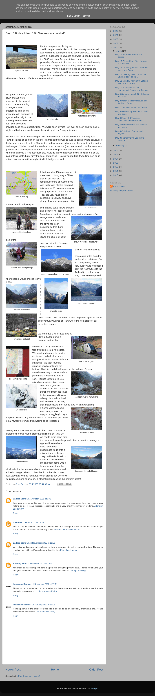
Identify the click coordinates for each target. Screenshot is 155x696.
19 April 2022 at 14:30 (33, 522)
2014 (116, 171)
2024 (116, 35)
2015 (116, 167)
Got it (86, 16)
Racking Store (20, 563)
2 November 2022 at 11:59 (43, 543)
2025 (116, 31)
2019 (116, 150)
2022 (116, 43)
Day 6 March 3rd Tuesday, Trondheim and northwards (129, 119)
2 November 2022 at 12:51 (40, 563)
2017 (116, 159)
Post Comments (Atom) (29, 676)
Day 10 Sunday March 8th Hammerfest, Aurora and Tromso (131, 88)
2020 (116, 47)
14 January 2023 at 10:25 (43, 605)
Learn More (73, 16)
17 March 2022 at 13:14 (42, 499)
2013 (116, 175)
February (120, 145)
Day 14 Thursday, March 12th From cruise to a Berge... (131, 68)
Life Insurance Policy (47, 591)
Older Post (96, 669)
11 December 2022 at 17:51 (44, 584)
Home (55, 669)
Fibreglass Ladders (69, 550)
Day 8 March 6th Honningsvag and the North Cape (131, 102)
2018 (116, 154)
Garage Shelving (78, 570)
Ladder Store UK (21, 499)
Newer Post (13, 669)
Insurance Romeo (22, 584)
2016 (116, 163)
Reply (15, 513)
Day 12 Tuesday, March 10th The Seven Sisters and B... (130, 75)
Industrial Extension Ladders (66, 529)
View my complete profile (121, 190)
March (119, 51)
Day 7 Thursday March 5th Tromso (131, 107)
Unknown (17, 522)
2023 (116, 39)
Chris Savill (119, 186)
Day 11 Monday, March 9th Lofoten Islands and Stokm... (131, 82)
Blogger (94, 688)
